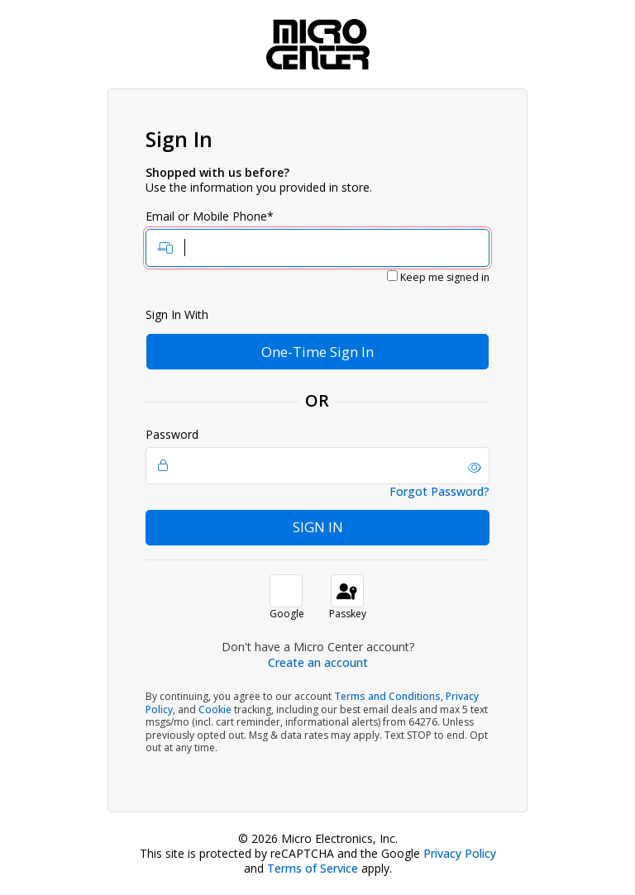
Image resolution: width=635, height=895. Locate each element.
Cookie (215, 709)
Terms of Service (312, 868)
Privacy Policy (459, 853)
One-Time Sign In (317, 351)
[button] (474, 468)
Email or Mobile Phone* (317, 238)
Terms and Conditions (387, 696)
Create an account (318, 662)
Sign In (318, 526)
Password (317, 456)
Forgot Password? (439, 491)
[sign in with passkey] (347, 590)
